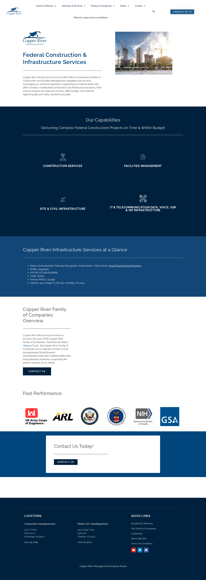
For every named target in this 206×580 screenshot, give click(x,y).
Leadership (136, 533)
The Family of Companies (143, 528)
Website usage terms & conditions (91, 17)
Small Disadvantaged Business (125, 265)
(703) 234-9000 (85, 542)
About (124, 5)
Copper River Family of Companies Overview (44, 315)
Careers (140, 5)
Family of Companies (102, 5)
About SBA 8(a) (138, 538)
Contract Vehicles (46, 5)
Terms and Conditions (141, 543)
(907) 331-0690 (31, 542)
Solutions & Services (73, 5)
